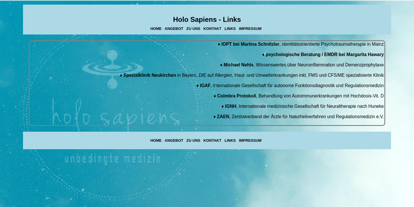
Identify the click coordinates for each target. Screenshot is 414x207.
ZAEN (223, 116)
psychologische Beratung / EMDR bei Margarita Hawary (325, 54)
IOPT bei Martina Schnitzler (250, 44)
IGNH (230, 106)
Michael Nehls (239, 64)
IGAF (205, 85)
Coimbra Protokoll (236, 95)
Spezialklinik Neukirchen (149, 75)
